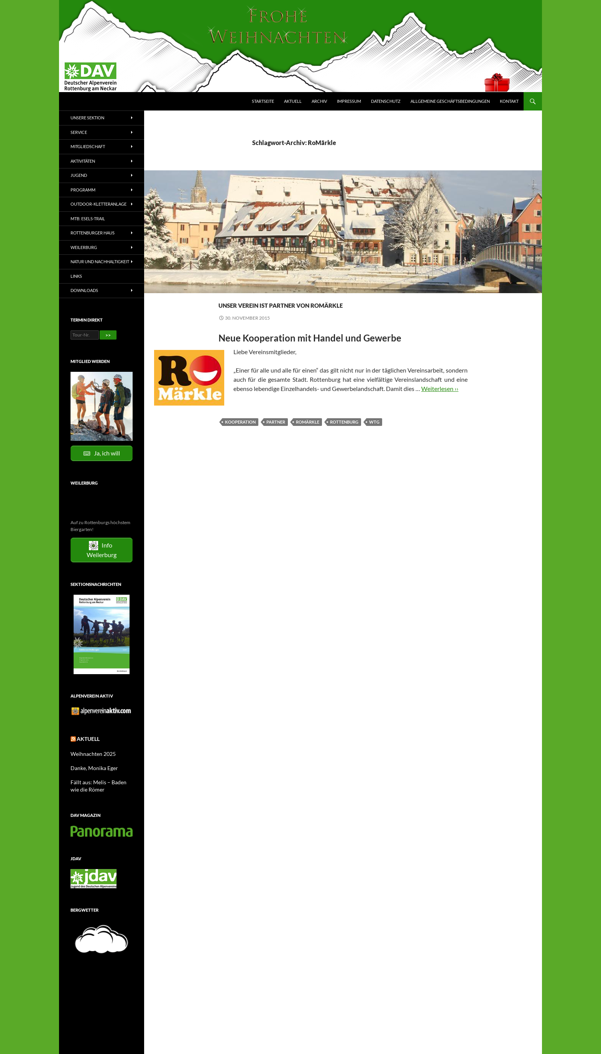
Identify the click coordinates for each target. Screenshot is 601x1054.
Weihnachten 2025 (90, 752)
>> (108, 335)
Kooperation (240, 435)
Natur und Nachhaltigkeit (100, 261)
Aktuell (293, 101)
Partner (275, 435)
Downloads (84, 290)
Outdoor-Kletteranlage (98, 203)
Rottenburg (344, 435)
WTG (374, 435)
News (225, 290)
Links (76, 276)
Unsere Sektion (87, 117)
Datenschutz (386, 101)
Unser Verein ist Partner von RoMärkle (316, 310)
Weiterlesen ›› (439, 402)
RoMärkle (307, 435)
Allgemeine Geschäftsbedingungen (450, 101)
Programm (83, 189)
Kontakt (509, 101)
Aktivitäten (83, 160)
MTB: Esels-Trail (88, 218)
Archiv (319, 101)
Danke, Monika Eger (91, 766)
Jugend (79, 175)
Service (79, 132)
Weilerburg (84, 247)
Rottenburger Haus (93, 232)
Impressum (349, 101)
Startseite (263, 101)
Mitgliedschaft (88, 146)
